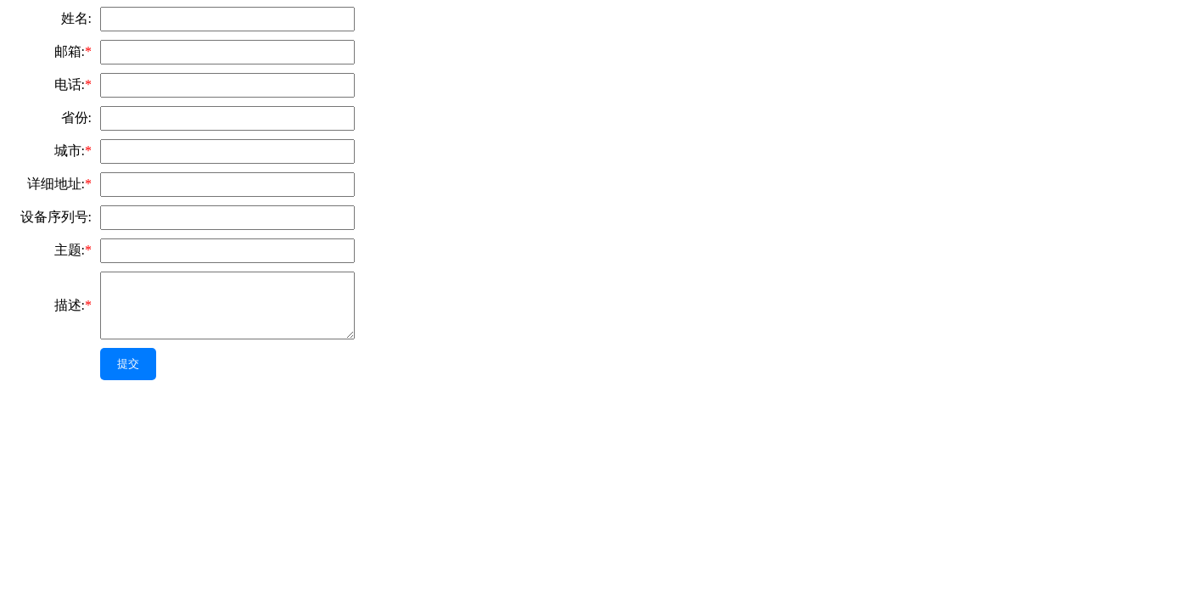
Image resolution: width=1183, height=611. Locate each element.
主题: (73, 250)
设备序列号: (56, 217)
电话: (73, 84)
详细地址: (59, 184)
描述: (73, 305)
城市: (73, 150)
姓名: (76, 18)
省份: (76, 117)
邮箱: (73, 51)
